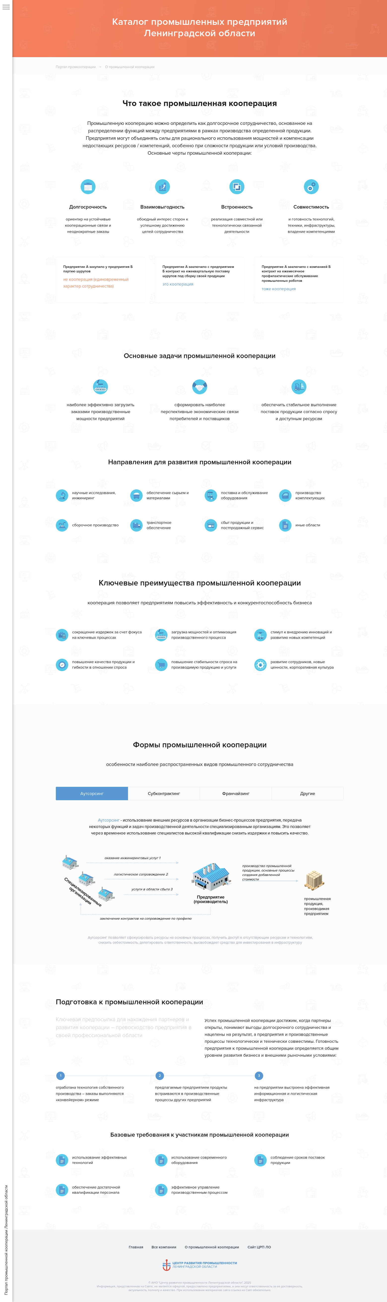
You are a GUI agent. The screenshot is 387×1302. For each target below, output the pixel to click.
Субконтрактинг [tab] (164, 793)
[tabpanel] (199, 886)
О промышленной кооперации (130, 67)
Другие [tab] (307, 793)
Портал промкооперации (76, 67)
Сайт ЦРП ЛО (259, 1247)
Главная (136, 1247)
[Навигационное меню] (6, 7)
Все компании (164, 1247)
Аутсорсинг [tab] (92, 793)
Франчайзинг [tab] (236, 793)
